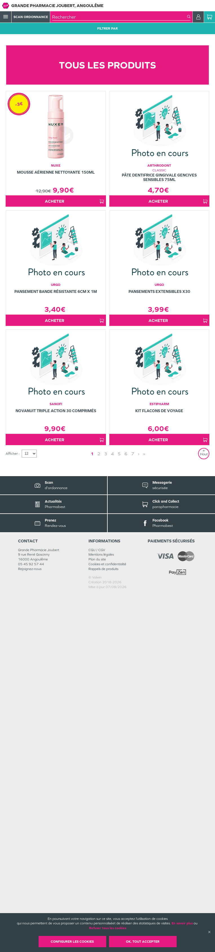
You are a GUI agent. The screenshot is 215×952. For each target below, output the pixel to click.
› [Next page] (138, 811)
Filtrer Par (107, 28)
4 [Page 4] (112, 811)
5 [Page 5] (119, 811)
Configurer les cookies (72, 942)
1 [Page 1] (92, 811)
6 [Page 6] (126, 811)
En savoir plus (182, 923)
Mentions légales (101, 912)
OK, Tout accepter (142, 942)
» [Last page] (144, 811)
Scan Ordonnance (31, 17)
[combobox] (119, 17)
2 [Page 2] (98, 811)
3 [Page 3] (105, 811)
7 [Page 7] (132, 811)
